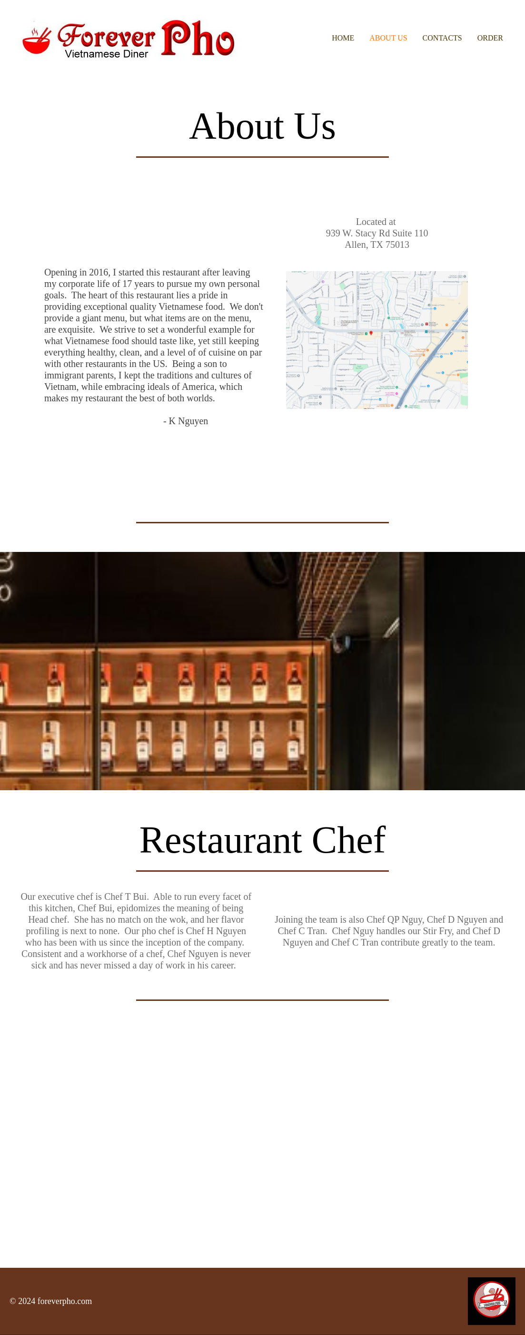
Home (343, 38)
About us (388, 38)
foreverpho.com (65, 1301)
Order (490, 38)
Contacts (442, 38)
